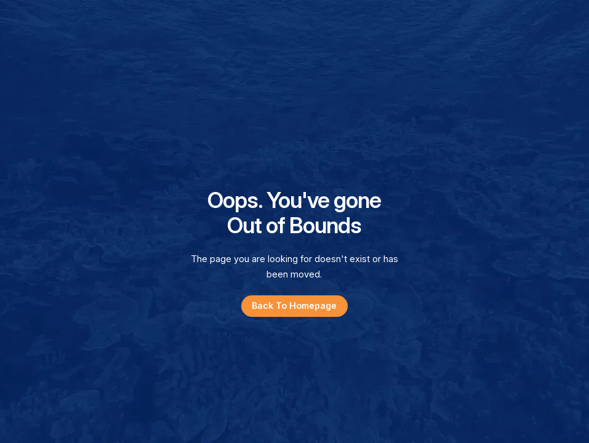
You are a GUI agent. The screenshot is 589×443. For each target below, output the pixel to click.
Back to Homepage (294, 305)
